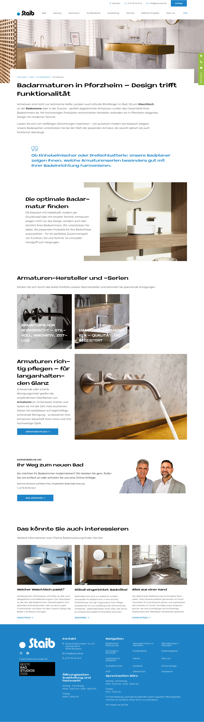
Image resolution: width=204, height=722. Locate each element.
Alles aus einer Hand (149, 589)
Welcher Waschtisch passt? (40, 589)
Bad (44, 13)
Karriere (130, 13)
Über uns (170, 13)
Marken (136, 658)
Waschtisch (24, 617)
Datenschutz (139, 671)
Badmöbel (81, 617)
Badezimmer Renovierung (112, 644)
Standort (115, 3)
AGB (108, 671)
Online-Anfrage (169, 666)
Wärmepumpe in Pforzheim (170, 644)
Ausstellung (113, 13)
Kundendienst (93, 13)
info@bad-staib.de (156, 3)
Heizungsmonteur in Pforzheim (143, 644)
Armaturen (58, 77)
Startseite (22, 77)
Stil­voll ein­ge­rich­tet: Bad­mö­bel (101, 590)
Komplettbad (43, 77)
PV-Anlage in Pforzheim (112, 652)
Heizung (57, 13)
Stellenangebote (170, 651)
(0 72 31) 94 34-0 (133, 3)
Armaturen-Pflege (36, 431)
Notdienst (138, 666)
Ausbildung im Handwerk (113, 659)
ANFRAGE (201, 78)
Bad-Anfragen (34, 498)
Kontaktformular (114, 666)
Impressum (167, 671)
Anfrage (179, 3)
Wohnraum (74, 13)
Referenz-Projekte (150, 13)
